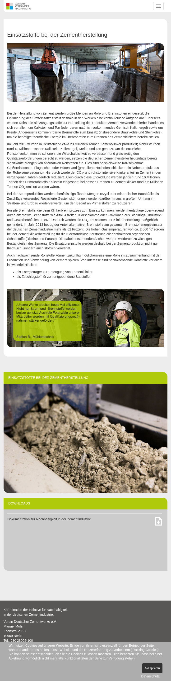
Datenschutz (150, 676)
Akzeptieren (152, 668)
